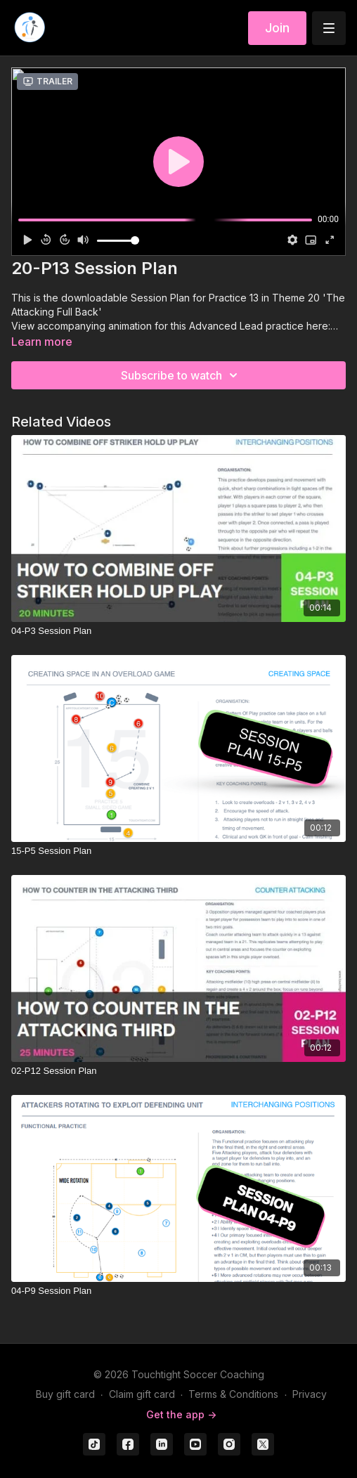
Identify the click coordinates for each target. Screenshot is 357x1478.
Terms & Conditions (233, 1394)
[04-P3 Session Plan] (178, 631)
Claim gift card (142, 1394)
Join (277, 27)
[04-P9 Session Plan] (178, 1291)
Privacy (309, 1394)
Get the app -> (181, 1414)
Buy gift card (65, 1394)
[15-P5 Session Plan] (178, 851)
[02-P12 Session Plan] (178, 1071)
